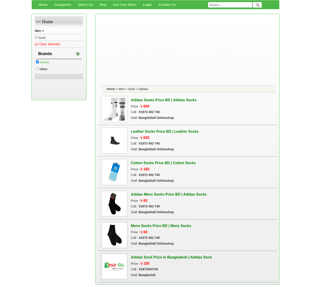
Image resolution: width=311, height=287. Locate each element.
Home (111, 89)
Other (44, 69)
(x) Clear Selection (48, 44)
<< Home (44, 21)
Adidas (44, 62)
